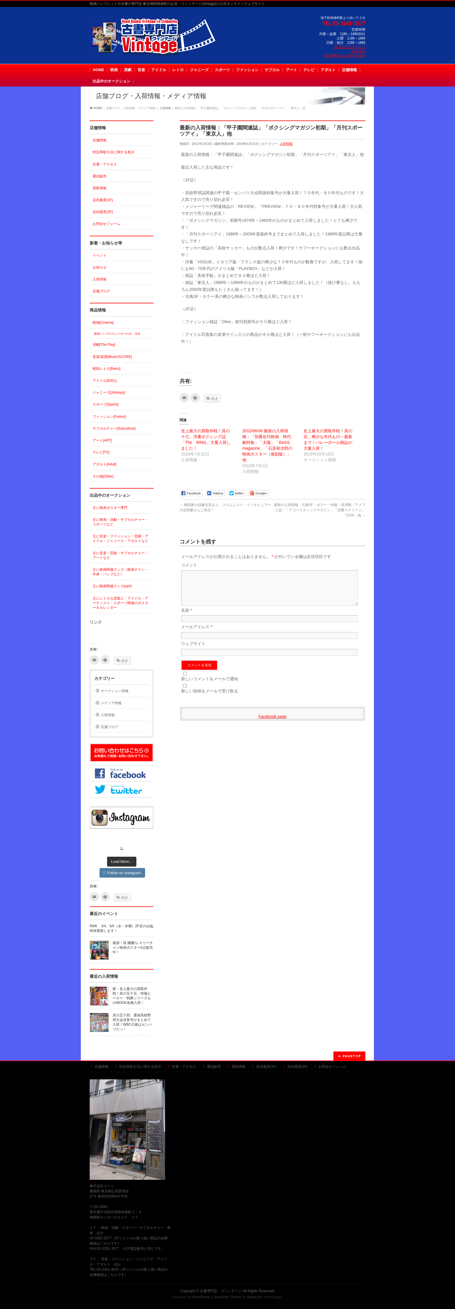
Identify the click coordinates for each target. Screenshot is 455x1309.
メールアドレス (196, 633)
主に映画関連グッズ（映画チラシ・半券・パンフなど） (120, 572)
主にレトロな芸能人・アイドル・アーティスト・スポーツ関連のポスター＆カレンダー (120, 603)
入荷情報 (286, 143)
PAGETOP (352, 1056)
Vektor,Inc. (255, 1297)
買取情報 (99, 188)
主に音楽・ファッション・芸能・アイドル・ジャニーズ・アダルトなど (120, 538)
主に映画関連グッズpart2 (112, 586)
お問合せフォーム (106, 224)
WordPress (201, 1297)
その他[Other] (103, 476)
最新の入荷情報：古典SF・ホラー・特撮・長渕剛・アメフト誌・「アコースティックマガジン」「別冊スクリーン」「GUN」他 (319, 510)
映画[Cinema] (103, 323)
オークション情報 (115, 691)
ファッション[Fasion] (109, 417)
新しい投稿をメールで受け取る (209, 698)
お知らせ (99, 267)
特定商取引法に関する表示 (344, 56)
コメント (189, 565)
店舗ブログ (101, 291)
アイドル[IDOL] (105, 381)
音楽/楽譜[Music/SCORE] (112, 357)
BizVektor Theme (227, 1297)
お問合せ (358, 51)
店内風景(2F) (103, 212)
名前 (186, 617)
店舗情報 (99, 140)
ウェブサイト (193, 650)
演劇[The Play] (104, 345)
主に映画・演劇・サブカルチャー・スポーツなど (120, 522)
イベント (99, 255)
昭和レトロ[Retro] (106, 369)
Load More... (121, 861)
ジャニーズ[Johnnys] (109, 392)
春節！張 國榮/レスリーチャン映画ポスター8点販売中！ (133, 947)
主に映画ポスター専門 (110, 508)
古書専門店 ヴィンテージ (221, 1291)
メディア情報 (111, 703)
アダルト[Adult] (104, 464)
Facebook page (273, 723)
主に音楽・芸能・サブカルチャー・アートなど (120, 555)
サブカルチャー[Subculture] (114, 428)
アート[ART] (102, 440)
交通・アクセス (105, 164)
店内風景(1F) (103, 200)
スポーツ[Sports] (105, 404)
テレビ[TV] (101, 452)
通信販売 (99, 176)
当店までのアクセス (349, 47)
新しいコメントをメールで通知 (209, 685)
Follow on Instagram (122, 873)
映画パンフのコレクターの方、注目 (117, 333)
